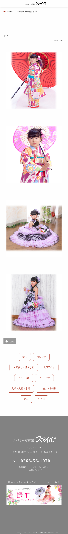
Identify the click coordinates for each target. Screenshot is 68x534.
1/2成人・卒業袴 (48, 388)
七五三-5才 (23, 378)
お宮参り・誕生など (23, 367)
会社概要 (22, 467)
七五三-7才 (44, 378)
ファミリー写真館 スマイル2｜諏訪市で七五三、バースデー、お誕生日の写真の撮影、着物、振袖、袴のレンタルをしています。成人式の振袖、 (35, 3)
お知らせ (41, 357)
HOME (10, 12)
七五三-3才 (49, 367)
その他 (41, 399)
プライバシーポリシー (41, 467)
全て (24, 357)
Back (12, 341)
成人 (26, 399)
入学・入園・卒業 (21, 388)
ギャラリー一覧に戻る (27, 11)
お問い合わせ (34, 470)
